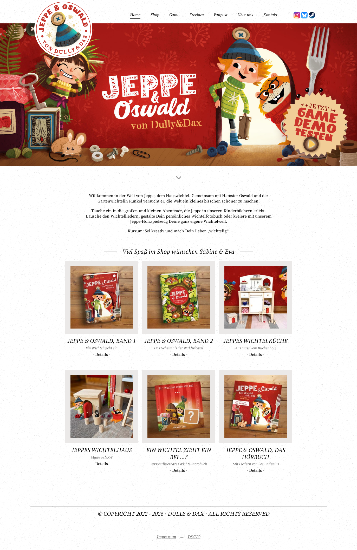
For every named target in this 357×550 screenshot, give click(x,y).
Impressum (166, 537)
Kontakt (270, 14)
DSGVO (194, 537)
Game (174, 14)
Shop (155, 14)
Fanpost (220, 14)
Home (135, 14)
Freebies (196, 14)
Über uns (245, 14)
